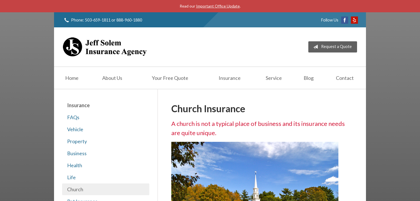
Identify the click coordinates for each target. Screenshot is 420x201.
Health (74, 165)
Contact (345, 78)
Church (75, 189)
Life (71, 177)
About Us (112, 78)
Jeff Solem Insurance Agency (104, 46)
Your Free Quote (170, 78)
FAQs (73, 117)
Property (77, 141)
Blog (309, 78)
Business (77, 153)
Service (274, 78)
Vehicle (75, 129)
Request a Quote (331, 47)
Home (72, 78)
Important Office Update (218, 6)
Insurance (230, 78)
